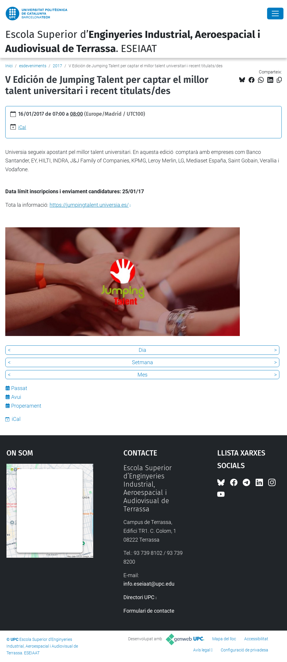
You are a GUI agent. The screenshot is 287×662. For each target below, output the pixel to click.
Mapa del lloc (224, 638)
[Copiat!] (279, 80)
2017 (57, 65)
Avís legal (201, 650)
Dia (142, 350)
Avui (16, 397)
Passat (19, 388)
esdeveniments (32, 65)
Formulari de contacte (148, 611)
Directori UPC (138, 597)
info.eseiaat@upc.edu (148, 584)
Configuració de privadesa (244, 650)
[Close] (275, 13)
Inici (9, 65)
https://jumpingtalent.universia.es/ (89, 205)
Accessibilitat (256, 638)
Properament (26, 406)
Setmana (142, 362)
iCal (22, 127)
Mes (142, 375)
